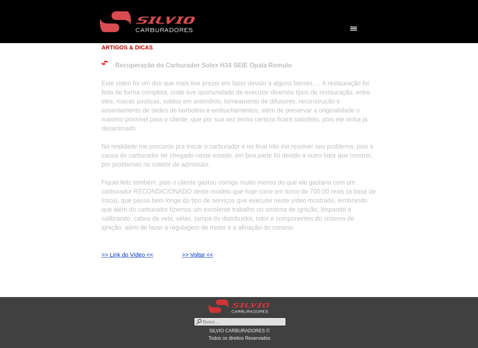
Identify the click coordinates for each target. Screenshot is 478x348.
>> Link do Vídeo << (127, 255)
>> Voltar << (197, 255)
